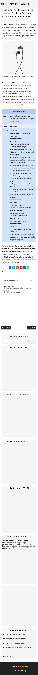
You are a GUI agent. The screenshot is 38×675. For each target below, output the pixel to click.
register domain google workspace (14, 643)
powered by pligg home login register (15, 634)
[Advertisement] (19, 370)
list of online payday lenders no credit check (17, 647)
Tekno (22, 20)
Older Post (31, 328)
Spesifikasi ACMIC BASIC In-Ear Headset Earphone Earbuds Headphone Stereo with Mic (18, 248)
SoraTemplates (23, 666)
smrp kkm (6, 652)
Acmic (18, 20)
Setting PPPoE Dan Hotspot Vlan (15, 541)
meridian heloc (8, 656)
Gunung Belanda (15, 4)
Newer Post (6, 328)
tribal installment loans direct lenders (15, 638)
